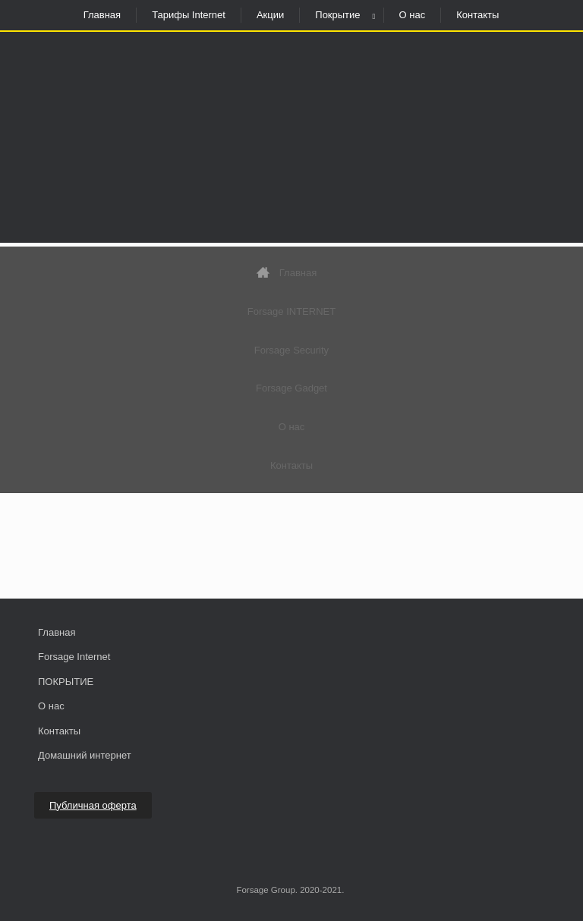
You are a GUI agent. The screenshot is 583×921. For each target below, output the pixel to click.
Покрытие (337, 14)
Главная (102, 14)
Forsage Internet (74, 656)
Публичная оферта (93, 805)
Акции (270, 14)
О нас (412, 14)
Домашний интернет (84, 755)
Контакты (477, 14)
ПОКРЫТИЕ (65, 681)
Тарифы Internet (188, 14)
